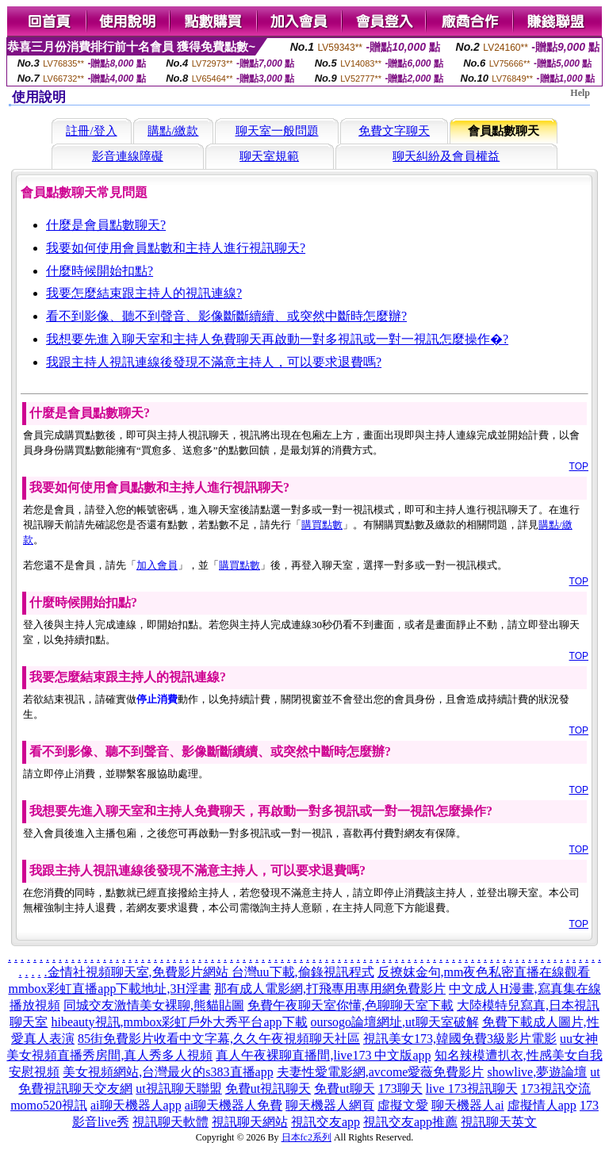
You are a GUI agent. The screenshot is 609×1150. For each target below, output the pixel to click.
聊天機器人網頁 (329, 1105)
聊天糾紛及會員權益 (446, 156)
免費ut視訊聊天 (268, 1088)
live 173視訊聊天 (472, 1088)
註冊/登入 (91, 131)
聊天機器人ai (467, 1105)
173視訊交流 (556, 1088)
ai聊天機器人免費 (234, 1105)
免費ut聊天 (344, 1088)
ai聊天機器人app (136, 1105)
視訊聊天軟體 (170, 1122)
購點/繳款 (172, 131)
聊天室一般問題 (277, 131)
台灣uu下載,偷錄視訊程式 (303, 972)
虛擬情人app (542, 1105)
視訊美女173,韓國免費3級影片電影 (460, 1038)
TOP (578, 466)
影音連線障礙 (127, 156)
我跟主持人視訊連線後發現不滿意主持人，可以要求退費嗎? (213, 362)
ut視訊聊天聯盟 (178, 1088)
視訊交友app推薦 (410, 1122)
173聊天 (400, 1088)
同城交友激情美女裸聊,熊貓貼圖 (153, 1005)
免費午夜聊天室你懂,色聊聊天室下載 (350, 1005)
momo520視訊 (48, 1105)
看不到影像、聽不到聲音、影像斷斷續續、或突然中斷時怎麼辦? (226, 316)
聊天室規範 (269, 156)
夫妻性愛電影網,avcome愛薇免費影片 (381, 1072)
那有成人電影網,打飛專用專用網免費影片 (330, 988)
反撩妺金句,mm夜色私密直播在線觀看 (484, 972)
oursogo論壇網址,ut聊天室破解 (395, 1022)
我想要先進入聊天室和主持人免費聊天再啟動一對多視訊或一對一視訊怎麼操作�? (277, 339)
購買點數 (322, 525)
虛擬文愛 (402, 1105)
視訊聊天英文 (499, 1122)
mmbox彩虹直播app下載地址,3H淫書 (109, 988)
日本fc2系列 (306, 1137)
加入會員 (157, 565)
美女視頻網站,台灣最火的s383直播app (168, 1072)
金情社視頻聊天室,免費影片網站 (140, 972)
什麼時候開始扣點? (99, 271)
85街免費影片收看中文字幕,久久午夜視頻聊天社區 (219, 1038)
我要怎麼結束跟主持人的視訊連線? (144, 293)
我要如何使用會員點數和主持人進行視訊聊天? (175, 248)
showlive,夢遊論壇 (537, 1072)
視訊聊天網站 (250, 1122)
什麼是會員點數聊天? (106, 225)
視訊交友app (325, 1122)
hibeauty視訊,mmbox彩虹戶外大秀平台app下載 (179, 1022)
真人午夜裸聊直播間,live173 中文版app (323, 1055)
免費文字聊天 (394, 131)
